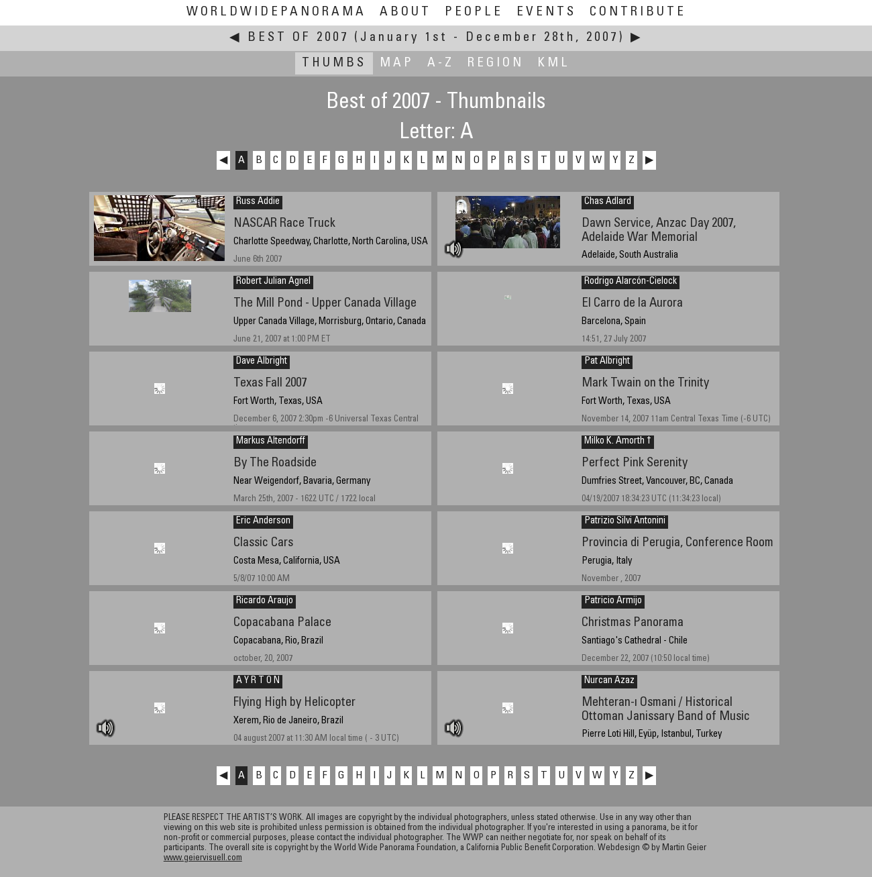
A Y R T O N (258, 681)
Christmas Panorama (633, 623)
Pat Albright (607, 361)
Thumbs (334, 63)
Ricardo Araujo (264, 601)
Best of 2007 (298, 38)
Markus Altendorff (270, 441)
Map (397, 63)
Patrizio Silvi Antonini (624, 521)
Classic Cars (263, 543)
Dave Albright (261, 361)
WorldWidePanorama (276, 12)
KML (553, 63)
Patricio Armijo (613, 601)
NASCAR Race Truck (284, 223)
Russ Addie (258, 202)
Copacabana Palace (282, 623)
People (474, 12)
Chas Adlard (607, 202)
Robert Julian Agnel (273, 282)
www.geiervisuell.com (203, 858)
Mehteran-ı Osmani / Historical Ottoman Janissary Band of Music (666, 710)
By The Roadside (275, 463)
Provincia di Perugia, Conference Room (677, 543)
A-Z (440, 63)
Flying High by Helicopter (294, 703)
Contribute (638, 12)
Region (496, 63)
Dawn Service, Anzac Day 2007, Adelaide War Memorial (659, 230)
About (405, 12)
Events (546, 12)
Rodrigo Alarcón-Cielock (630, 282)
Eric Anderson (263, 521)
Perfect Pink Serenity (635, 463)
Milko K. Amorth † (617, 441)
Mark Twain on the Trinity (645, 383)
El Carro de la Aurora (632, 303)
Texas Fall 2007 (270, 383)
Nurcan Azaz (609, 681)
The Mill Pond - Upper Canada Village (325, 303)
